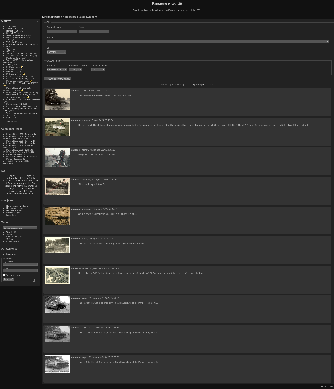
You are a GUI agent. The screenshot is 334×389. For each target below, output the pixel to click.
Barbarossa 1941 (14, 104)
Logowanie (11, 254)
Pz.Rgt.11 (12, 188)
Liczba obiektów (99, 65)
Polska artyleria (13, 58)
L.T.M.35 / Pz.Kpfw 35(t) (17, 76)
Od (48, 47)
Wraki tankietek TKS (15, 35)
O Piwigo (10, 239)
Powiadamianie (13, 241)
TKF (8, 40)
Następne (200, 84)
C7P (8, 51)
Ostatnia (211, 84)
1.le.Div (31, 183)
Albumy (6, 20)
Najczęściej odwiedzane (17, 206)
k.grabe (8, 186)
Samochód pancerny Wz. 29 (19, 53)
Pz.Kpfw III (11, 71)
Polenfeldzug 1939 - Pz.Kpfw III (20, 141)
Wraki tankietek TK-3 (15, 37)
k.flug (31, 193)
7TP (8, 26)
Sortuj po (51, 65)
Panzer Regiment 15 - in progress (21, 156)
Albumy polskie (13, 64)
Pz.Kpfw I (10, 67)
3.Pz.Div (28, 191)
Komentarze (11, 236)
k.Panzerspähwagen (16, 183)
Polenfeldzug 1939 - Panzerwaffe (21, 134)
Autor (81, 27)
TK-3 (20, 188)
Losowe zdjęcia (13, 212)
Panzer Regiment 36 (15, 159)
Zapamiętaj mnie (11, 275)
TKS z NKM (11, 42)
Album (50, 37)
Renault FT (11, 33)
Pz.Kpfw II (11, 69)
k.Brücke (31, 178)
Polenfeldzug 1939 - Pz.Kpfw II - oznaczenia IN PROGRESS (19, 137)
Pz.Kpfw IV (11, 74)
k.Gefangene (30, 186)
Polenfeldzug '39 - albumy (18, 83)
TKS (36, 180)
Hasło (5, 268)
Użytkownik (8, 261)
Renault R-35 (12, 31)
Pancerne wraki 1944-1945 (18, 106)
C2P (8, 49)
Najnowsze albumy (15, 210)
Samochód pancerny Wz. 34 (19, 55)
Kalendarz (11, 215)
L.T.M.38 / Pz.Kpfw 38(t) (17, 78)
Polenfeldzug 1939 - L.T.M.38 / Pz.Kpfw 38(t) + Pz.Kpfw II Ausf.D (18, 151)
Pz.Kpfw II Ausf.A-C (15, 178)
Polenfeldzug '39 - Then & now (20, 92)
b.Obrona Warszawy (17, 193)
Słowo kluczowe (54, 27)
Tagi (8, 232)
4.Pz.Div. (7, 180)
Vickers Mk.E (12, 28)
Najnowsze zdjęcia (14, 208)
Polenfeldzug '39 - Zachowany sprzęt (23, 99)
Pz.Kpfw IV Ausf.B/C (23, 180)
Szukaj (9, 234)
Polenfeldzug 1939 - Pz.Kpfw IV (20, 143)
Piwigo (330, 386)
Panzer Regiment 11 (15, 154)
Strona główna (51, 16)
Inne (8, 117)
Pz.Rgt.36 (29, 188)
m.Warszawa (15, 191)
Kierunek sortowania (79, 65)
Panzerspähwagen (14, 81)
